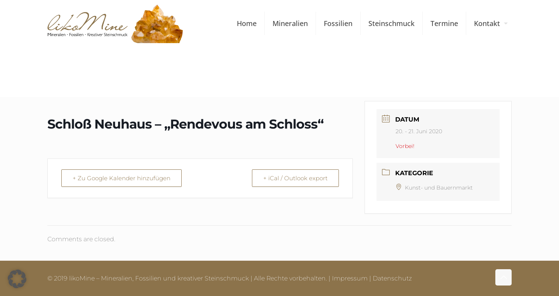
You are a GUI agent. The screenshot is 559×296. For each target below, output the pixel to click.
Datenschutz (392, 278)
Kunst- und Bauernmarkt (434, 187)
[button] (17, 279)
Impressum (350, 278)
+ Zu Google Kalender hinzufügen (121, 178)
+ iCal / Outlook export (295, 178)
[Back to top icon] (503, 277)
